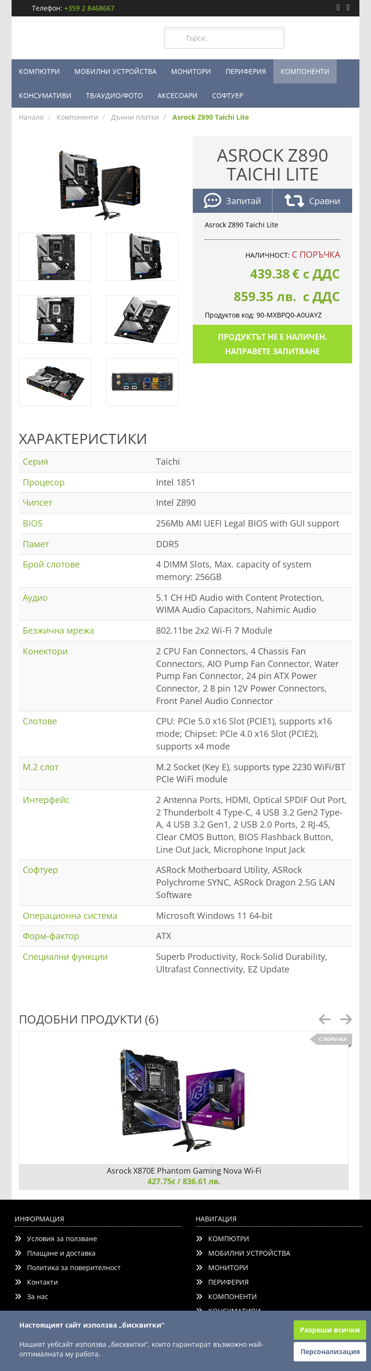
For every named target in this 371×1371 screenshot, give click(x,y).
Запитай (232, 202)
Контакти (36, 1282)
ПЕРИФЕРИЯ (246, 71)
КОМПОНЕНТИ (305, 71)
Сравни (312, 202)
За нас (31, 1296)
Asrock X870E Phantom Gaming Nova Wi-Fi (184, 1170)
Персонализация (330, 1351)
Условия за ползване (55, 1238)
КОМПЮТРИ (39, 71)
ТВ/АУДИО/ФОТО (114, 95)
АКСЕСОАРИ (177, 95)
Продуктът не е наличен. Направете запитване (273, 344)
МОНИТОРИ (191, 71)
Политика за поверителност (67, 1267)
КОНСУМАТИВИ (45, 95)
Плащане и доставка (55, 1253)
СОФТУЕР (227, 95)
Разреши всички (330, 1329)
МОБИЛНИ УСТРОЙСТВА (115, 71)
